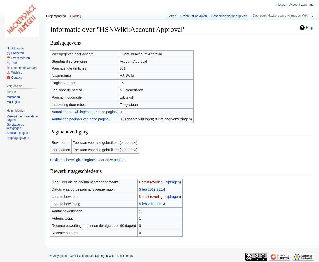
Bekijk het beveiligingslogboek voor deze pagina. (87, 160)
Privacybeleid (58, 256)
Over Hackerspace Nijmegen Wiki (92, 256)
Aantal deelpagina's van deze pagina (80, 119)
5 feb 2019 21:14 (152, 189)
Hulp (309, 28)
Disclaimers (125, 256)
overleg (157, 182)
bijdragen (172, 182)
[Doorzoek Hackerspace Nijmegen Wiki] (283, 15)
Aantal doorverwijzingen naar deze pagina (84, 112)
